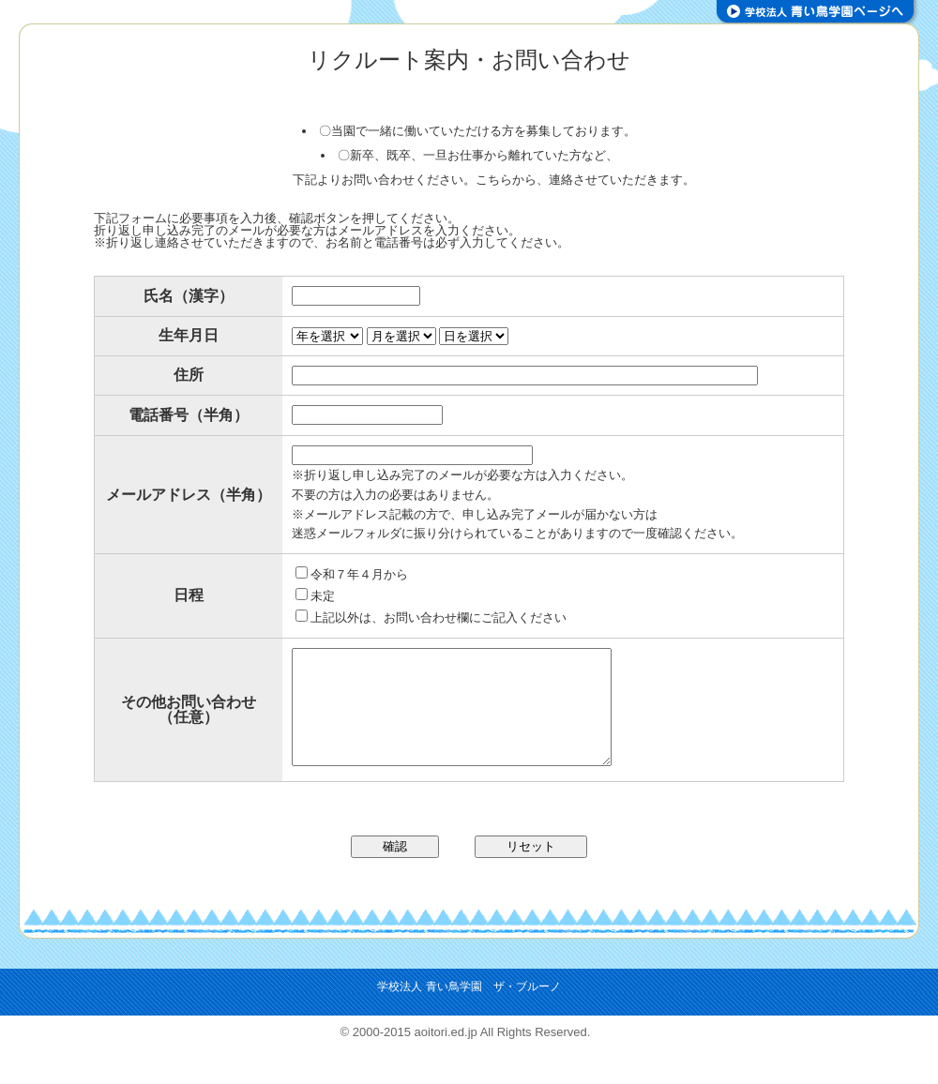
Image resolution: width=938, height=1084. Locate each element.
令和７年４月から (351, 574)
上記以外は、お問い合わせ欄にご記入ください (431, 617)
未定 (315, 596)
